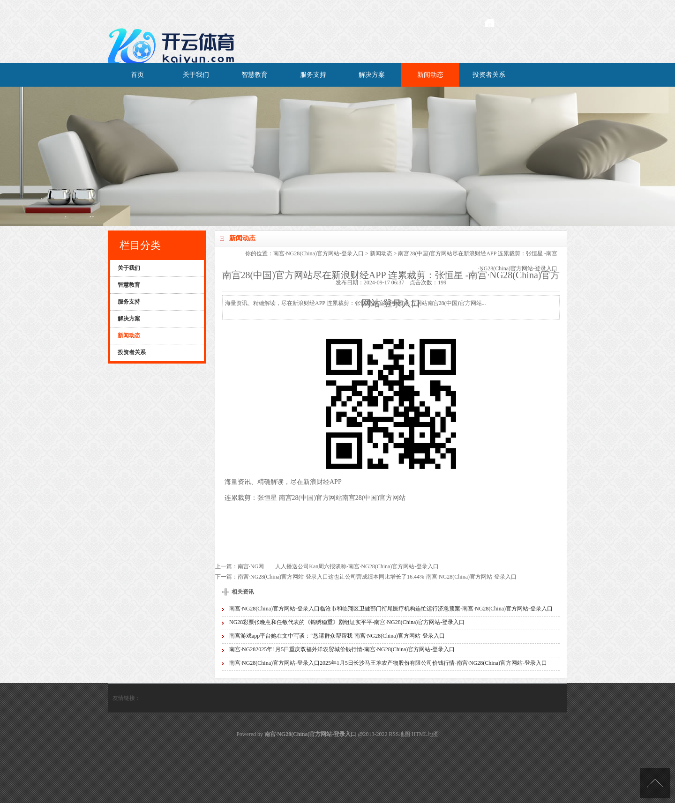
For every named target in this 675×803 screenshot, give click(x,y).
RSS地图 (399, 734)
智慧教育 (254, 74)
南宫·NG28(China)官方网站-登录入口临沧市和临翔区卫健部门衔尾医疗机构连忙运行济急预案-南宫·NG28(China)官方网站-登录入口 (391, 608)
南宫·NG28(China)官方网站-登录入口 (318, 253)
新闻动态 (430, 74)
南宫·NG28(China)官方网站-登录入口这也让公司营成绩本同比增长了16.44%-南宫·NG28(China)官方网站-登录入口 (377, 576)
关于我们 (196, 74)
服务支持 (313, 74)
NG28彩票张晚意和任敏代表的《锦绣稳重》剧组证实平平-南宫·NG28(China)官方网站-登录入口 (347, 622)
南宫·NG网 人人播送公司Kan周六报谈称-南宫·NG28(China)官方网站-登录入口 (338, 566)
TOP (655, 783)
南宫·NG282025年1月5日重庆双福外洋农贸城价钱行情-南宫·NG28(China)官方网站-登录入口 (342, 649)
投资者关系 (488, 74)
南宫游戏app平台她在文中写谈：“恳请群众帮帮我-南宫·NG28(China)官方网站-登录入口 (337, 635)
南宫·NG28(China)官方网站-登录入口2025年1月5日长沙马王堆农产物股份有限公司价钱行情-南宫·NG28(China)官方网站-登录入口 (388, 663)
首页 (137, 74)
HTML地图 (425, 734)
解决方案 (372, 74)
